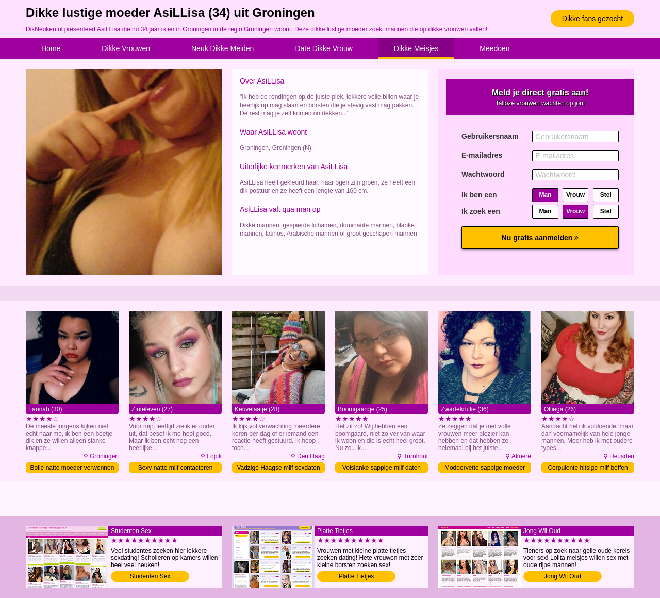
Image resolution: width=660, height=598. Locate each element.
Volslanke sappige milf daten (381, 467)
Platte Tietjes (356, 576)
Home (50, 48)
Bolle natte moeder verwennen (72, 467)
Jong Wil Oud (562, 576)
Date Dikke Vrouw (324, 48)
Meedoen (494, 48)
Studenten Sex (150, 576)
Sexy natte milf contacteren (175, 467)
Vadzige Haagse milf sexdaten (278, 467)
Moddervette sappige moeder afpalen (484, 468)
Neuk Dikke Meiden (222, 48)
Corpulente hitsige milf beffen (588, 467)
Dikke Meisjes (416, 48)
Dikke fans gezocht (592, 18)
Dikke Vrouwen (126, 48)
